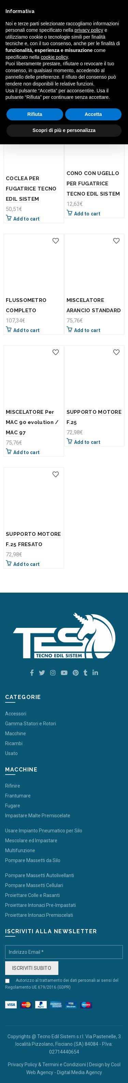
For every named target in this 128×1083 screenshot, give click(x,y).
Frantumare (18, 795)
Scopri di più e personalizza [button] (63, 130)
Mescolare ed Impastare (31, 840)
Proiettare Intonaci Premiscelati (39, 915)
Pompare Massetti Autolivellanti (39, 875)
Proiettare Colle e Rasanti (32, 895)
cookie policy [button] (54, 57)
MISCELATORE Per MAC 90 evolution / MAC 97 (32, 422)
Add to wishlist (56, 241)
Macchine (15, 733)
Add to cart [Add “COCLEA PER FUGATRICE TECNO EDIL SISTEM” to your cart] (26, 219)
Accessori (15, 713)
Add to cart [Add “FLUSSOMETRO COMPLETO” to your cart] (26, 330)
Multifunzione (20, 850)
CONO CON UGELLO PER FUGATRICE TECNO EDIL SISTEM (93, 183)
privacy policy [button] (88, 30)
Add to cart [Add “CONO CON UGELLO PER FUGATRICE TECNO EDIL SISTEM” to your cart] (87, 213)
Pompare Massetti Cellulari (34, 885)
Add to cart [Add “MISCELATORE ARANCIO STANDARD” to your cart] (87, 330)
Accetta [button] (93, 114)
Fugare (12, 805)
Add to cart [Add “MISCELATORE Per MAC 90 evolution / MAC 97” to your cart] (26, 452)
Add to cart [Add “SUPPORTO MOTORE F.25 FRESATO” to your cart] (26, 564)
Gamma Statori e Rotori (30, 723)
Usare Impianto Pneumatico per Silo (43, 830)
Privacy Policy (22, 1064)
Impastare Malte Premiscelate (37, 815)
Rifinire (12, 786)
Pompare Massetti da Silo (32, 860)
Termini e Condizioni (64, 1064)
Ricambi (14, 743)
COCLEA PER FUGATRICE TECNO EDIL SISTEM (31, 188)
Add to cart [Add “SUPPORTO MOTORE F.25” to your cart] (87, 442)
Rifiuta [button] (34, 114)
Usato (11, 753)
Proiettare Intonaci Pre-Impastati (40, 905)
